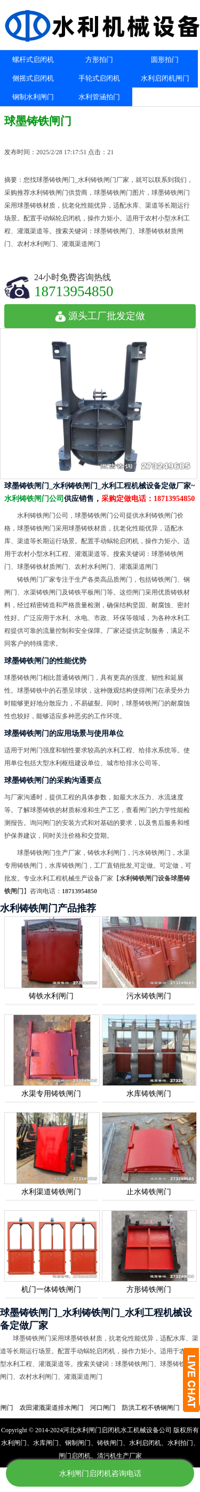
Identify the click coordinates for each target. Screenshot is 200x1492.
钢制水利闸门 (33, 97)
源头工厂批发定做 (100, 316)
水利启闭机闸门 (165, 78)
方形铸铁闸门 (148, 1289)
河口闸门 (108, 1407)
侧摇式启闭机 (33, 78)
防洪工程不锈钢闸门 (156, 1407)
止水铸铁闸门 (148, 1192)
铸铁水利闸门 (51, 996)
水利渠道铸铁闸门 (51, 1192)
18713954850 (74, 291)
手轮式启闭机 (99, 78)
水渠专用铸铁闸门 (51, 1094)
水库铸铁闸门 (148, 1094)
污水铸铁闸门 (148, 996)
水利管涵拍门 (99, 97)
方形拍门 (99, 59)
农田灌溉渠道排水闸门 (57, 1407)
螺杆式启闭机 (33, 59)
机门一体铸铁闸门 (51, 1289)
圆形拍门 (165, 59)
